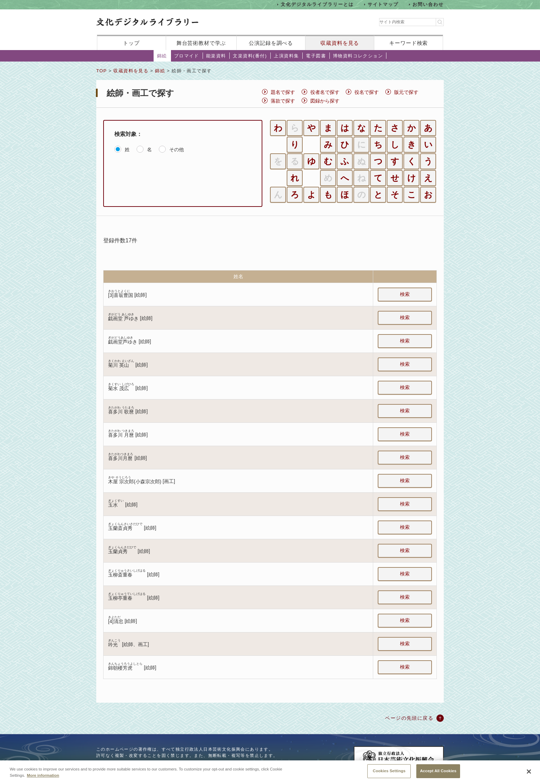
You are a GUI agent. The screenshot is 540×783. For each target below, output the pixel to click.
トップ (131, 43)
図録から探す (324, 101)
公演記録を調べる (271, 43)
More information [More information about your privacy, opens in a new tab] (43, 778)
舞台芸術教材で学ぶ (201, 43)
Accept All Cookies (438, 774)
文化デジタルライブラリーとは (317, 4)
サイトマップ (383, 4)
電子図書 (316, 55)
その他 (176, 149)
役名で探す (366, 92)
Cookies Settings (389, 774)
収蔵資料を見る (339, 43)
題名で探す (283, 92)
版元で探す (406, 92)
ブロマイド (186, 55)
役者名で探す (324, 92)
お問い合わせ (428, 4)
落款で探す (283, 101)
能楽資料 (216, 55)
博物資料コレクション (358, 55)
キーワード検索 (408, 43)
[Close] (529, 774)
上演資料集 (286, 55)
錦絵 (162, 55)
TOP (101, 70)
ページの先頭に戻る (409, 718)
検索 (405, 294)
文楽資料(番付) (250, 55)
